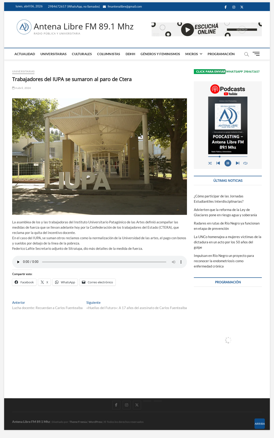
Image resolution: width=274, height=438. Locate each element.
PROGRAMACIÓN (221, 54)
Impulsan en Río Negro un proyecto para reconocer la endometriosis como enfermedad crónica (224, 260)
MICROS (191, 54)
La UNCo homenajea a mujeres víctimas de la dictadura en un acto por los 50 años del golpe (227, 242)
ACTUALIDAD (24, 54)
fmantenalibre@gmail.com (122, 6)
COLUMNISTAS (108, 54)
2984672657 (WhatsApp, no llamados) (73, 6)
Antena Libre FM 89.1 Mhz (84, 26)
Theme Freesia (78, 422)
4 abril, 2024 (21, 88)
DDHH (131, 54)
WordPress (95, 422)
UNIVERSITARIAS (53, 54)
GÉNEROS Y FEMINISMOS (160, 54)
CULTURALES (82, 54)
